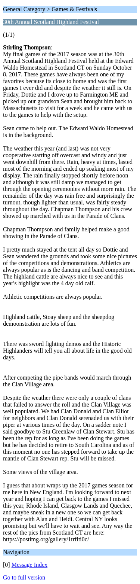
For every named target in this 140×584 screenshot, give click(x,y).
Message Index (29, 565)
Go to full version (24, 577)
